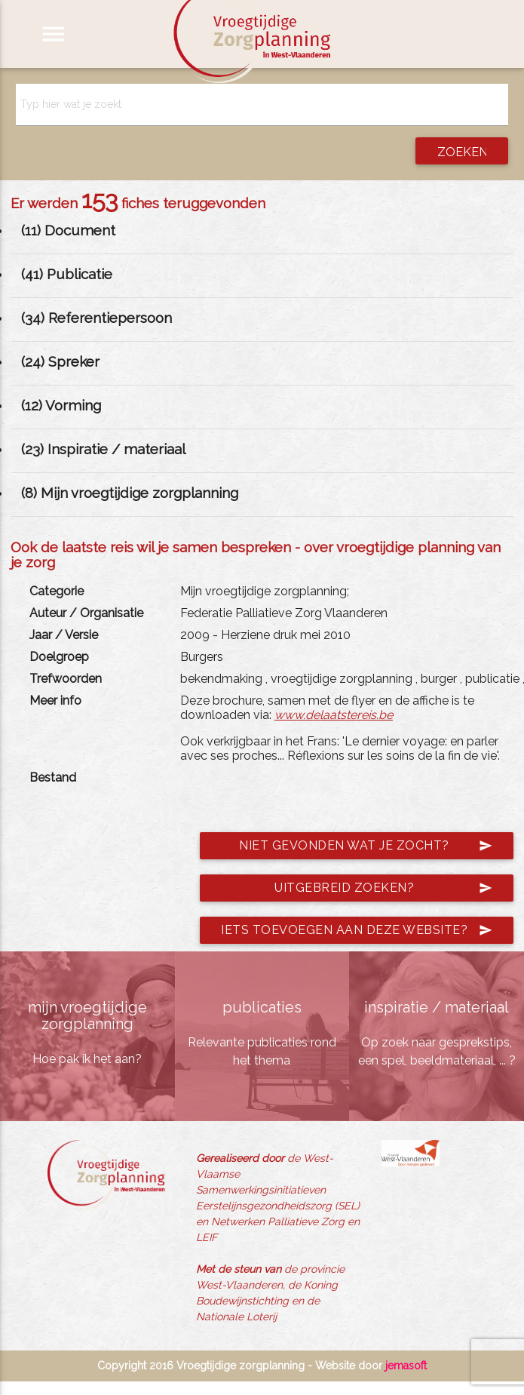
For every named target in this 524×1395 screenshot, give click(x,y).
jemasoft (406, 1366)
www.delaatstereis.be (333, 715)
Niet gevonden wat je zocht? (365, 845)
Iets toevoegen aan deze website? (356, 930)
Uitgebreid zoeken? (383, 888)
